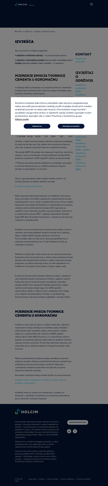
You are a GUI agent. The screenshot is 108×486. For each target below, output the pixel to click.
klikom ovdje (22, 119)
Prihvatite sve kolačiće (71, 126)
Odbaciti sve (37, 126)
